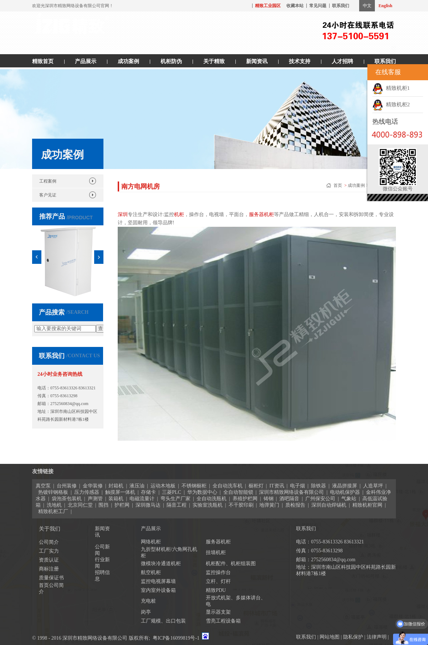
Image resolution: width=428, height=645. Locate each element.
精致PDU (216, 590)
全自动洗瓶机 (211, 498)
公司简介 (49, 542)
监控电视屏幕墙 (158, 581)
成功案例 (128, 61)
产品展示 (85, 61)
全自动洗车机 (228, 485)
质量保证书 (51, 577)
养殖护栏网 (245, 498)
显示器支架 (218, 612)
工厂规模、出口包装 (163, 621)
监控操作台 (218, 572)
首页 (338, 185)
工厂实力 (49, 551)
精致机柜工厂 (53, 511)
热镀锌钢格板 (53, 492)
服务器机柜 (218, 541)
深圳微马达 (148, 505)
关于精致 (214, 61)
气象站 (348, 498)
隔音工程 (177, 505)
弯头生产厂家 (175, 498)
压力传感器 (86, 492)
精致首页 (43, 61)
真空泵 (43, 485)
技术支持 (299, 61)
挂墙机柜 (216, 552)
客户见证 (47, 195)
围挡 (103, 505)
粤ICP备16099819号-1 (176, 638)
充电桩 (148, 601)
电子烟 (297, 485)
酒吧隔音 (289, 498)
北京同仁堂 (80, 505)
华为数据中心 (202, 492)
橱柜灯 (256, 485)
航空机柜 (151, 572)
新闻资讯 (257, 61)
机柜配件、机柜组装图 (231, 563)
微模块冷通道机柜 (161, 563)
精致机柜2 (391, 104)
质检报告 (295, 505)
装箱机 (115, 498)
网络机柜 (151, 541)
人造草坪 (373, 485)
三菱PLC (171, 492)
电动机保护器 (345, 492)
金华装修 (93, 485)
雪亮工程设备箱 (223, 621)
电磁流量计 (141, 498)
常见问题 (317, 5)
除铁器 (318, 485)
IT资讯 (276, 485)
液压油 (136, 485)
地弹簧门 (269, 505)
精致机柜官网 (367, 505)
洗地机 (54, 505)
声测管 (95, 498)
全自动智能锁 (238, 492)
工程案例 (47, 181)
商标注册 (49, 569)
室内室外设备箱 (158, 590)
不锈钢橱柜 (194, 485)
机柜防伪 (171, 61)
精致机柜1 (391, 88)
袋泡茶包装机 (67, 498)
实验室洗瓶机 (208, 505)
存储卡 (148, 492)
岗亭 (146, 612)
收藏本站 (295, 5)
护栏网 (121, 505)
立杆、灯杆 (218, 581)
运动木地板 (163, 485)
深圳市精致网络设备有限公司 (291, 492)
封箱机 (115, 485)
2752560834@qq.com (69, 403)
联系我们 (340, 5)
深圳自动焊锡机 (328, 505)
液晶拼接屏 (344, 485)
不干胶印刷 (241, 505)
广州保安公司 (320, 498)
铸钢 (269, 498)
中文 (367, 5)
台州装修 (67, 485)
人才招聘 (342, 61)
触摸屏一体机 (120, 492)
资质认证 (49, 560)
